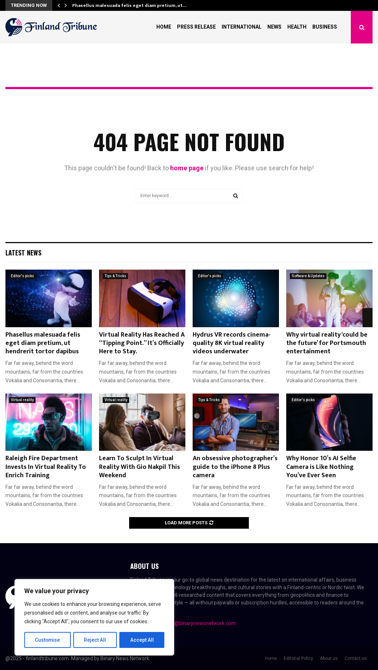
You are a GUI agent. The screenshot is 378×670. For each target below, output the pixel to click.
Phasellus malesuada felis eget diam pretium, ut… (129, 5)
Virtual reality (22, 400)
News (274, 27)
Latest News (23, 252)
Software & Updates (308, 276)
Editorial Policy (298, 658)
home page (187, 168)
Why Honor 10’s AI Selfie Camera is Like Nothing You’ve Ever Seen (321, 467)
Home (163, 27)
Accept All (142, 640)
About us (329, 658)
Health (297, 27)
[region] (94, 617)
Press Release (196, 27)
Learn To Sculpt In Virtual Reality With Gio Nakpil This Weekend (139, 467)
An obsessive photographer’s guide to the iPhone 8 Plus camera (235, 467)
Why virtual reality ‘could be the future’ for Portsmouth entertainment (326, 343)
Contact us (356, 658)
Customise (48, 640)
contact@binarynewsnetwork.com (196, 623)
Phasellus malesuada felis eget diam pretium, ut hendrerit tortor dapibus (42, 343)
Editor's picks (22, 276)
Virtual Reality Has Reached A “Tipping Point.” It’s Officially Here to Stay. (142, 343)
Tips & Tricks (115, 276)
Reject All (96, 640)
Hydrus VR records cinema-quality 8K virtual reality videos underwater (232, 343)
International (242, 27)
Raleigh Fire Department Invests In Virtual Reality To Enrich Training (45, 467)
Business (324, 27)
